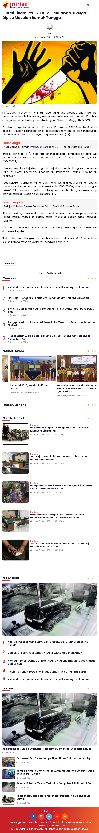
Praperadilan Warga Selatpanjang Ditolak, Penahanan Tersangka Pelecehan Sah (57, 516)
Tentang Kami (18, 822)
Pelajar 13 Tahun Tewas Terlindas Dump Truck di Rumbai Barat (42, 206)
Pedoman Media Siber (79, 822)
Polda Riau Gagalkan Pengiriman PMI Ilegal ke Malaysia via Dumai (59, 429)
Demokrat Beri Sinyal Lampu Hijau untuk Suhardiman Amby (45, 652)
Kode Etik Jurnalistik (52, 822)
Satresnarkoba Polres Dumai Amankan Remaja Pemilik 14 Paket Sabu (60, 545)
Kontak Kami (58, 825)
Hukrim (10, 263)
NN (49, 33)
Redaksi (33, 822)
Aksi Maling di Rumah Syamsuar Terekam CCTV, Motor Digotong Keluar (47, 147)
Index (92, 278)
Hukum (34, 425)
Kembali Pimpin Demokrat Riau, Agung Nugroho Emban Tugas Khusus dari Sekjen (51, 662)
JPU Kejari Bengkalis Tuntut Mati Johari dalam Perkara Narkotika (59, 458)
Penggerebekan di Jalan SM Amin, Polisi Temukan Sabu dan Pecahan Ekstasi (61, 487)
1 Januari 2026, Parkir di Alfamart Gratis (70, 387)
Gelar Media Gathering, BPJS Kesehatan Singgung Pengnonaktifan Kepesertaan (21, 388)
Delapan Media (79, 828)
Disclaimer (42, 825)
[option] (26, 377)
